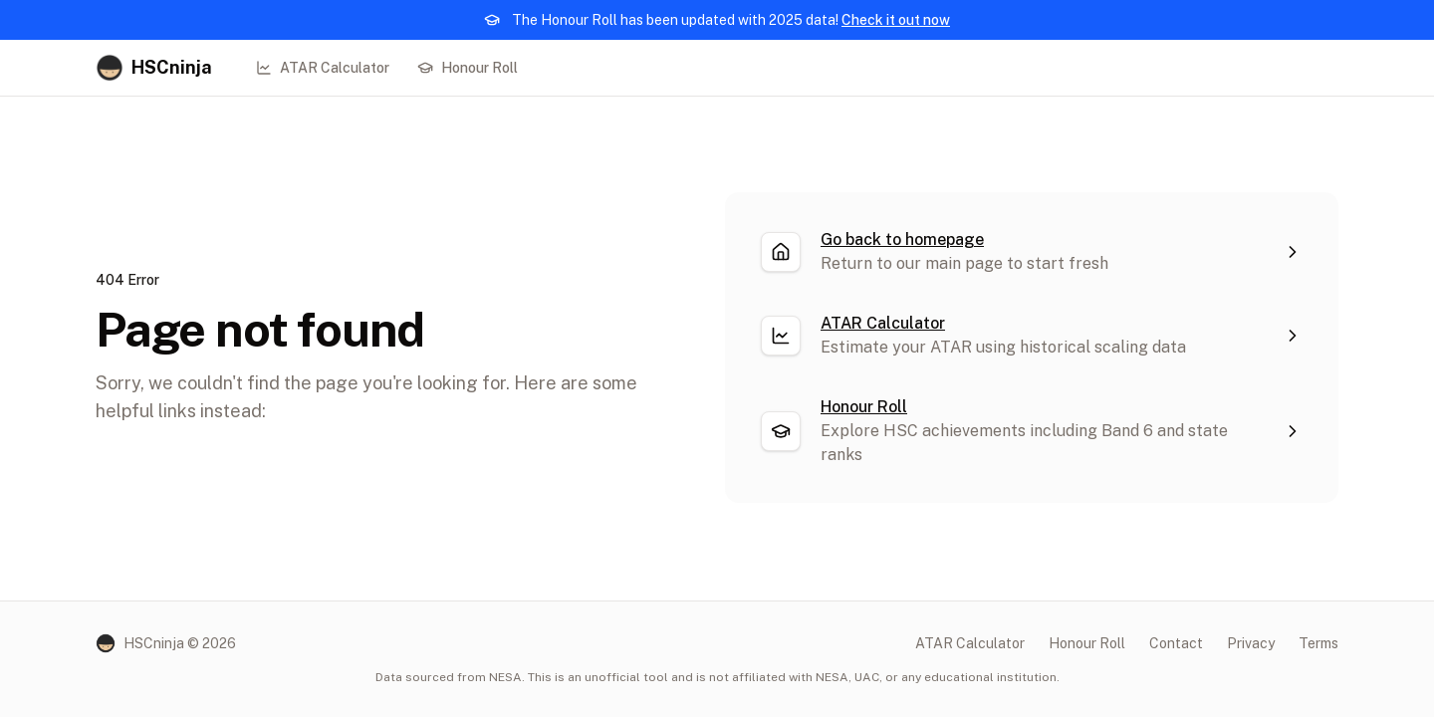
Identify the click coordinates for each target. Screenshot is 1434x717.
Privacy (1251, 643)
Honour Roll (467, 68)
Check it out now (895, 20)
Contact (1176, 643)
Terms (1318, 643)
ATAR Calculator (322, 68)
